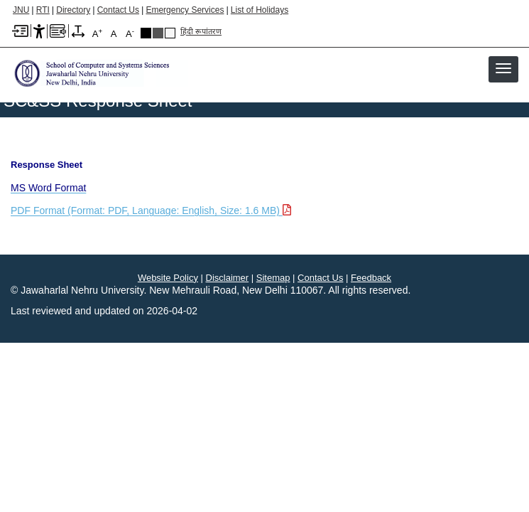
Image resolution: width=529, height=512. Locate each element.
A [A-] (130, 33)
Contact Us (118, 10)
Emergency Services (185, 10)
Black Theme (146, 33)
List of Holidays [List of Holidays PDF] (259, 10)
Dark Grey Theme (158, 33)
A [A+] (97, 33)
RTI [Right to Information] (43, 10)
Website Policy (168, 277)
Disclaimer (227, 277)
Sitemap (273, 277)
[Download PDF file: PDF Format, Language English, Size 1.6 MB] (153, 210)
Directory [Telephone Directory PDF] (73, 10)
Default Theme (170, 33)
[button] (503, 68)
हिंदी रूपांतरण (201, 31)
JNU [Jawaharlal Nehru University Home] (21, 10)
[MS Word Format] (48, 187)
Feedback (371, 277)
